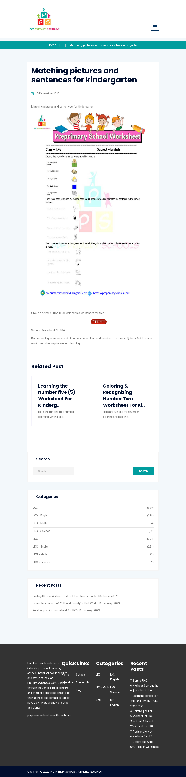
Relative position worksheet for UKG (55, 610)
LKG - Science (41, 531)
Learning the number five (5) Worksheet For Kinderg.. (56, 395)
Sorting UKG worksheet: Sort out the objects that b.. (65, 596)
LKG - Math (40, 523)
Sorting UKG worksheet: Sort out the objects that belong (144, 685)
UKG (35, 539)
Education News (68, 685)
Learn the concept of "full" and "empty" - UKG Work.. (65, 603)
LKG (35, 507)
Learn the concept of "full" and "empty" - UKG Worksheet (144, 700)
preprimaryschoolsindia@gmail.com (49, 715)
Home (52, 45)
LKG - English (41, 515)
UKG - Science (41, 562)
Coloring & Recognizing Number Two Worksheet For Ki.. (124, 395)
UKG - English (41, 546)
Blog (78, 690)
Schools (80, 674)
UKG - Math (40, 554)
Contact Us (82, 682)
